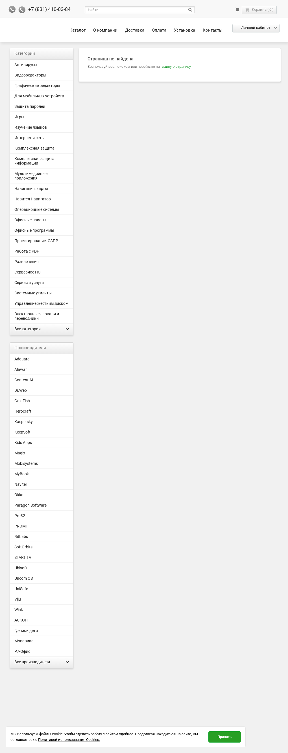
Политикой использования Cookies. (69, 739)
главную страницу (176, 66)
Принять (224, 737)
